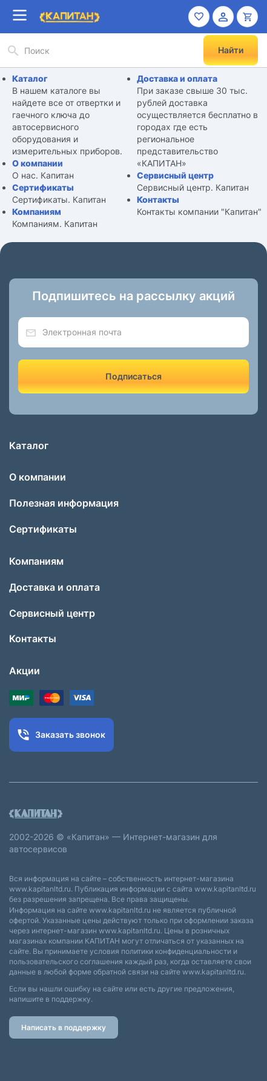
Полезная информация (64, 503)
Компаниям (36, 211)
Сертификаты (43, 187)
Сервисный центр (175, 175)
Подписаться (133, 376)
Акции (24, 671)
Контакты (158, 199)
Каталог (30, 78)
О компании (37, 163)
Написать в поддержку (63, 1027)
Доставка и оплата (177, 78)
